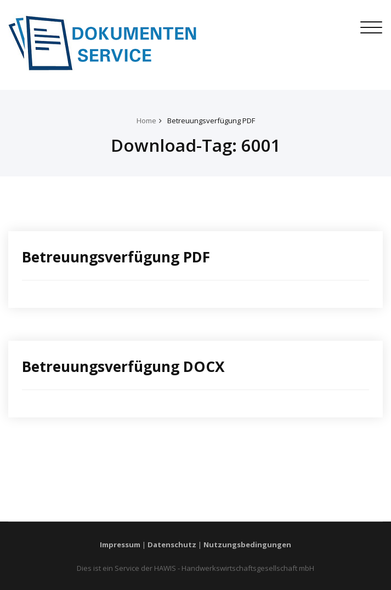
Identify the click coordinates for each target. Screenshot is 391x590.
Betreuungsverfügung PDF (211, 120)
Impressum (120, 544)
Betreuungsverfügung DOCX (123, 366)
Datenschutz (172, 544)
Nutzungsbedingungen (247, 544)
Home (146, 120)
